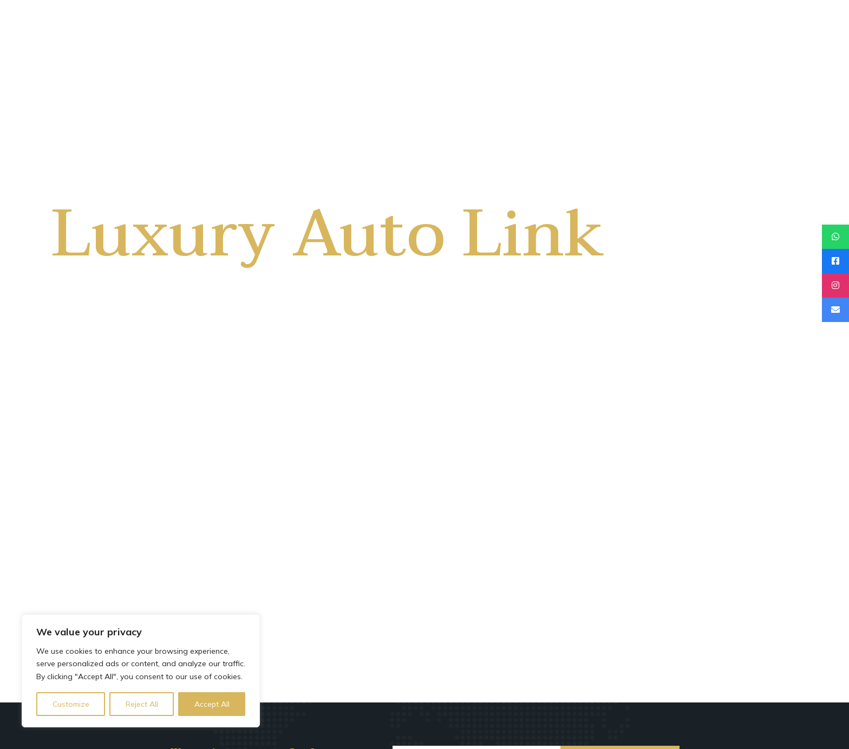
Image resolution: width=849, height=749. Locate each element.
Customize (71, 704)
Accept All (212, 704)
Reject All (142, 704)
